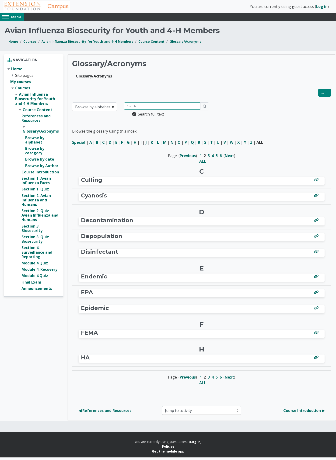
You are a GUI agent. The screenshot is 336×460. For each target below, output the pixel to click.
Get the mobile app (168, 453)
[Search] (162, 108)
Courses (29, 44)
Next (229, 158)
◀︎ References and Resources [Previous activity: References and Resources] (105, 412)
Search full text (151, 116)
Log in (322, 7)
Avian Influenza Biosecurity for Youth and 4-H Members (87, 44)
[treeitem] (33, 181)
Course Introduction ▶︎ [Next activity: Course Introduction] (304, 412)
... (326, 95)
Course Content (151, 44)
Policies (168, 449)
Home (13, 44)
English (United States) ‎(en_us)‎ (63, 19)
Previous (188, 158)
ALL (202, 163)
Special (78, 144)
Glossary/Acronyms (185, 44)
